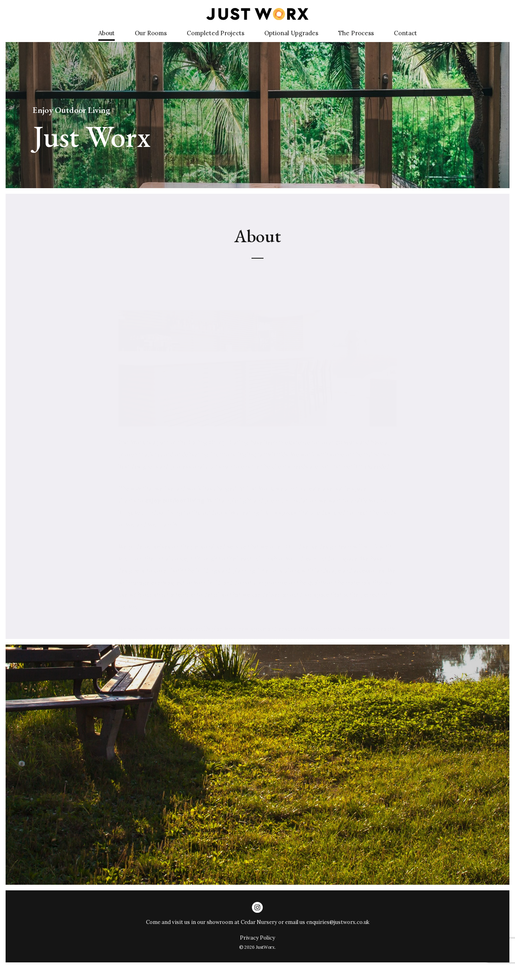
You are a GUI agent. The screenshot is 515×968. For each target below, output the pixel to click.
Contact (405, 33)
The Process (356, 33)
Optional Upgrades (291, 33)
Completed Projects (215, 33)
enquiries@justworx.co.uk (337, 922)
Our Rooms (151, 33)
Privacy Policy (257, 937)
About (106, 33)
